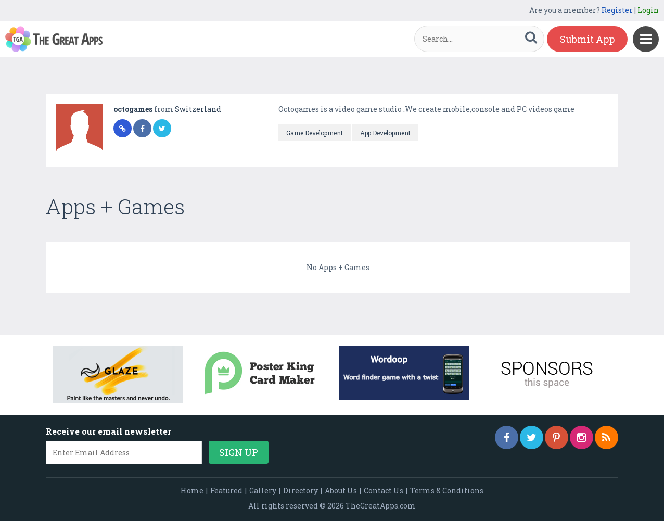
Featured (226, 490)
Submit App (587, 39)
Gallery (262, 490)
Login (648, 10)
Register (617, 10)
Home (192, 490)
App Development (385, 133)
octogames (133, 109)
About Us (341, 490)
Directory (300, 490)
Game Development (314, 133)
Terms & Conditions (446, 490)
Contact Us (383, 490)
